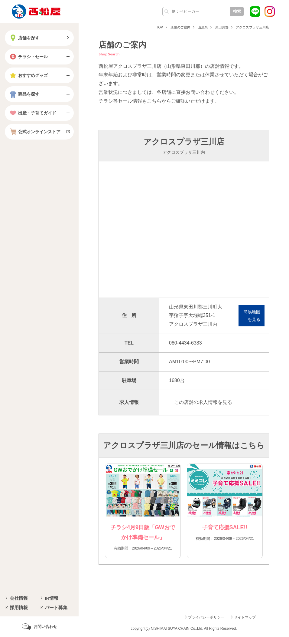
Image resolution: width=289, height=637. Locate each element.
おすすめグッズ (28, 75)
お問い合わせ (45, 626)
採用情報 (19, 607)
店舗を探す (23, 37)
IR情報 (51, 598)
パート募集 (56, 607)
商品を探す (23, 94)
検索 (237, 11)
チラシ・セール (28, 56)
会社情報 (19, 598)
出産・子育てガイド (32, 112)
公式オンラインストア (34, 131)
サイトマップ (245, 617)
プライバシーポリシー (206, 617)
